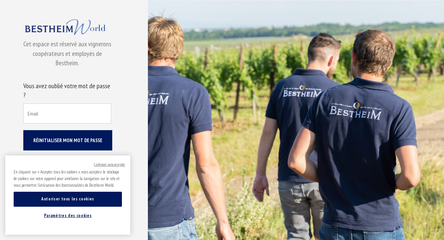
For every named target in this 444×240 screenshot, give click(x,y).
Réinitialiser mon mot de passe (67, 140)
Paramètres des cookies (68, 215)
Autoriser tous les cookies (67, 199)
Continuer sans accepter (109, 164)
